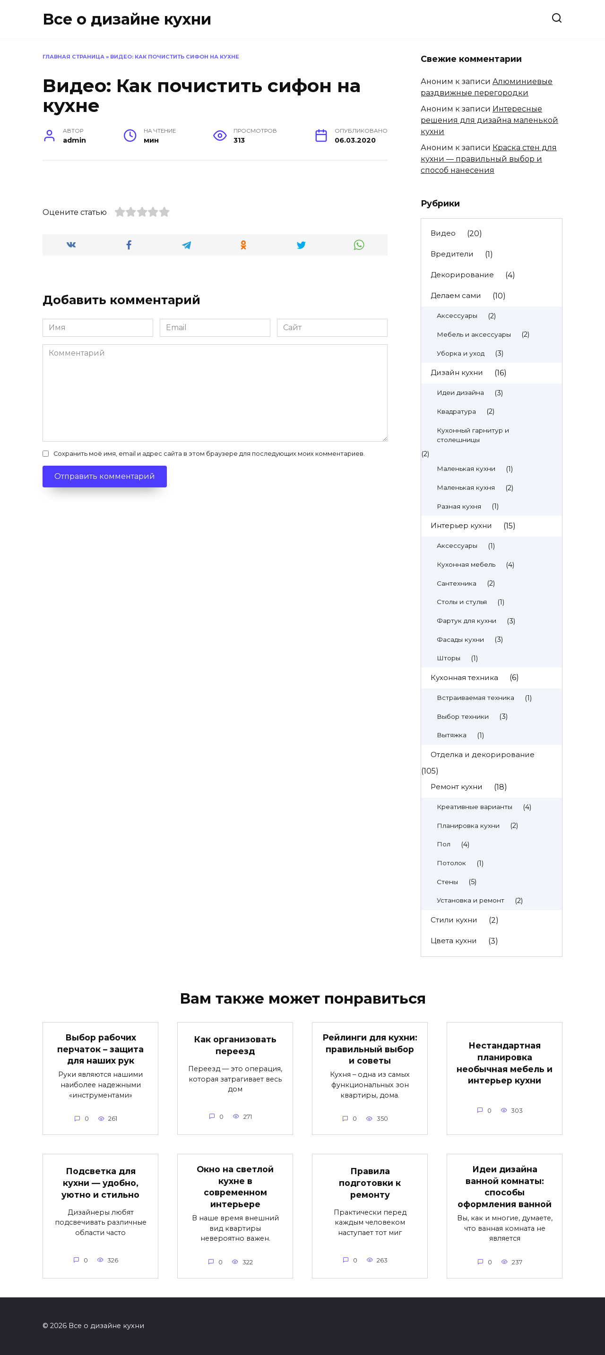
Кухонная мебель (466, 564)
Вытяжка (452, 735)
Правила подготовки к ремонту (370, 1182)
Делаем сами (456, 295)
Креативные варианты (474, 806)
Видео (443, 233)
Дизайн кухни (457, 372)
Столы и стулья (462, 601)
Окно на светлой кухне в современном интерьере (235, 1186)
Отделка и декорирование (483, 754)
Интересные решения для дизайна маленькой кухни (489, 120)
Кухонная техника (464, 677)
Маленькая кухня (466, 487)
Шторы (448, 658)
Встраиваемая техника (475, 697)
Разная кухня (459, 506)
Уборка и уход (460, 353)
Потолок (451, 863)
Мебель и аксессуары (474, 334)
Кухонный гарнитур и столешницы (473, 435)
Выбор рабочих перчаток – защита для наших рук (100, 1048)
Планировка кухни (468, 825)
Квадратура (456, 411)
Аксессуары (457, 315)
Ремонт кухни (457, 786)
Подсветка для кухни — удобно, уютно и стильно (100, 1182)
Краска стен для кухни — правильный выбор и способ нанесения (489, 159)
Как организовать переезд (235, 1045)
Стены (447, 882)
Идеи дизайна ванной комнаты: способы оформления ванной (505, 1186)
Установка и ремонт (470, 900)
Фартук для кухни (466, 620)
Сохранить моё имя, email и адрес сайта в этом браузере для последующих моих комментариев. (209, 593)
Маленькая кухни (466, 468)
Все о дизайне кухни (127, 19)
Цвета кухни (454, 940)
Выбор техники (463, 716)
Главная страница (73, 56)
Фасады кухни (460, 639)
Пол (443, 844)
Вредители (452, 253)
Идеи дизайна (460, 392)
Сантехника (456, 583)
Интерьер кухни (461, 525)
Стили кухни (454, 919)
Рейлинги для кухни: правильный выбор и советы (369, 1048)
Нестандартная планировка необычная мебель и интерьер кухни (505, 1062)
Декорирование (462, 274)
